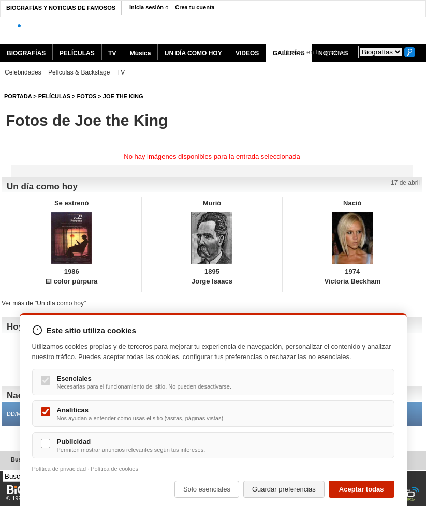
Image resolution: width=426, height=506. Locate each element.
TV (112, 53)
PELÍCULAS (77, 53)
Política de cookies (114, 469)
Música (140, 53)
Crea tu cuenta (194, 7)
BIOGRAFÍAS (26, 53)
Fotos (87, 96)
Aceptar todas (361, 489)
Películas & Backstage (79, 72)
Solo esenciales (206, 489)
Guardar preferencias (284, 489)
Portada (18, 96)
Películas (54, 96)
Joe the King (123, 96)
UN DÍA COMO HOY (193, 53)
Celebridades (23, 72)
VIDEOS (247, 53)
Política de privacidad (59, 469)
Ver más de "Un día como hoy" (44, 303)
